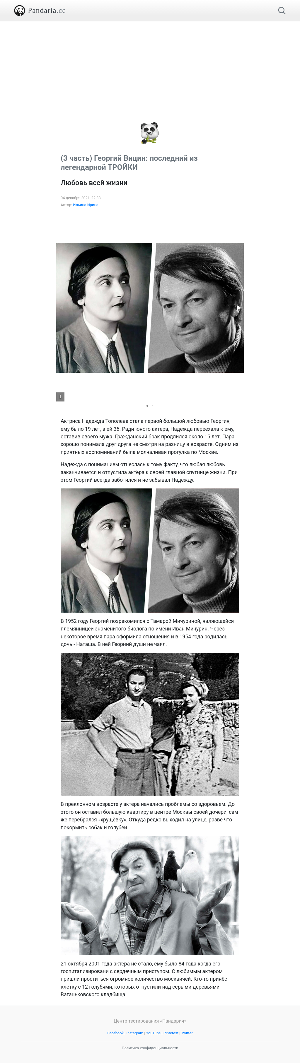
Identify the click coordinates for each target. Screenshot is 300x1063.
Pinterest (170, 1033)
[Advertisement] (150, 62)
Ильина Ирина (85, 205)
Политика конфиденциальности (150, 1048)
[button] (238, 307)
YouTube (153, 1033)
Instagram (134, 1033)
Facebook (115, 1033)
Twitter (187, 1033)
